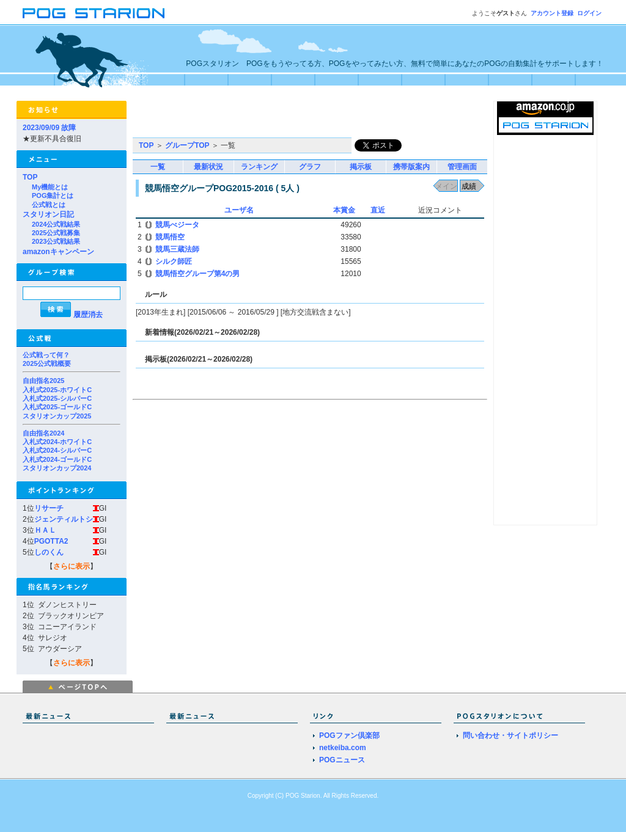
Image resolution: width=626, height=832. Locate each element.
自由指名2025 (43, 380)
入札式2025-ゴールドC (57, 407)
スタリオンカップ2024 (57, 468)
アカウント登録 (552, 13)
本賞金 (344, 210)
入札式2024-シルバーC (57, 450)
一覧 (157, 166)
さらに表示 (71, 566)
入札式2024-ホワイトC (57, 441)
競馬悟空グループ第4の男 (197, 273)
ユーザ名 (239, 210)
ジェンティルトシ (63, 519)
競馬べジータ (177, 225)
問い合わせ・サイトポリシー (510, 735)
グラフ (310, 166)
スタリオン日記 (48, 214)
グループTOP (187, 145)
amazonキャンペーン (58, 251)
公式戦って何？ (46, 355)
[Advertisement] (276, 119)
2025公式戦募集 (56, 232)
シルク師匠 (173, 261)
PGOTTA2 (51, 541)
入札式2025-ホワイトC (57, 389)
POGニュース (342, 760)
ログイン (589, 13)
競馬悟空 (170, 237)
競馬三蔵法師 (177, 249)
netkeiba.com (342, 747)
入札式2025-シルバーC (57, 398)
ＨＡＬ (45, 530)
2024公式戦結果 (56, 224)
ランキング (259, 166)
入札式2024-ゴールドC (57, 459)
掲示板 (361, 166)
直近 (377, 210)
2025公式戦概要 (47, 363)
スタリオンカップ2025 (57, 416)
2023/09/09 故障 (49, 127)
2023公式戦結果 (56, 241)
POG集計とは (52, 195)
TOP (30, 177)
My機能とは (50, 187)
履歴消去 (88, 314)
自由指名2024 (43, 433)
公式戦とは (48, 204)
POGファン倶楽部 (349, 735)
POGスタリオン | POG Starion (93, 13)
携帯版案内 (411, 166)
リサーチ (49, 508)
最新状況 (208, 166)
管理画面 (462, 166)
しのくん (49, 552)
